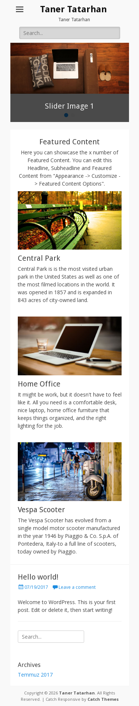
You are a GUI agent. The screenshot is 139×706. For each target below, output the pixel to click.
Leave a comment (77, 587)
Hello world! (38, 576)
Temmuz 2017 (35, 674)
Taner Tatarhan (73, 9)
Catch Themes (103, 699)
